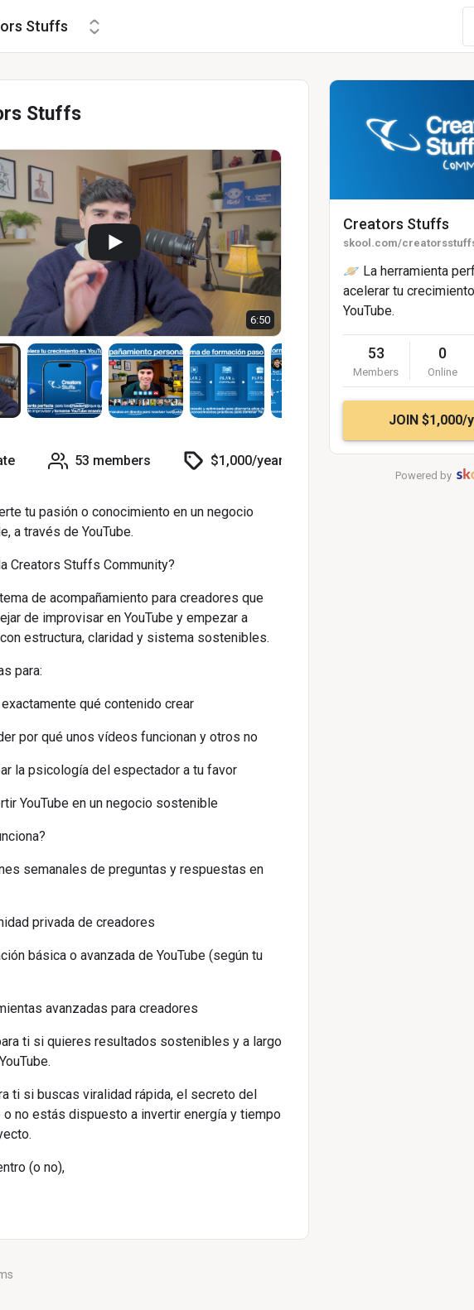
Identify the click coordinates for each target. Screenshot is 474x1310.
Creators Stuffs (396, 224)
